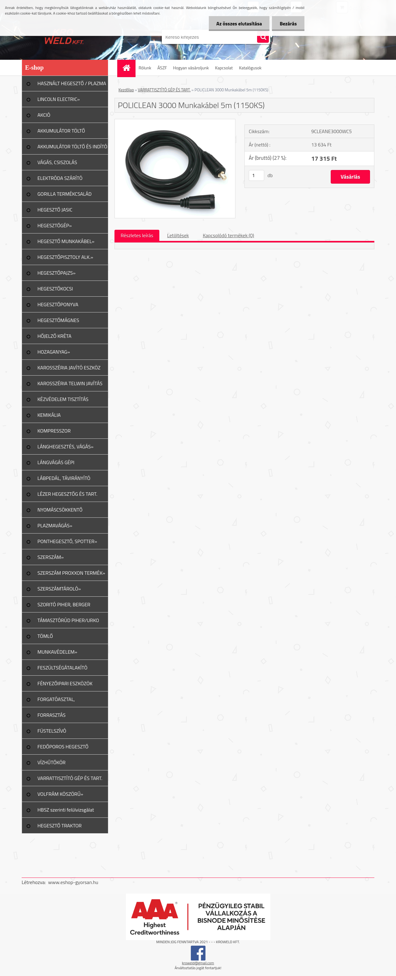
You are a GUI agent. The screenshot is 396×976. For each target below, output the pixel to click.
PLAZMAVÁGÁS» (54, 525)
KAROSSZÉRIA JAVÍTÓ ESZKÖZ (69, 367)
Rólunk (145, 67)
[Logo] (64, 36)
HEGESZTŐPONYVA (57, 304)
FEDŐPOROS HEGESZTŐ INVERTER (62, 749)
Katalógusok (250, 67)
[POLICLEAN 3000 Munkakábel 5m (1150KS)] (175, 121)
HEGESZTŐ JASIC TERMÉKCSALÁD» (56, 212)
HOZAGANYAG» (53, 351)
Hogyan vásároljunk (191, 67)
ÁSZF (162, 67)
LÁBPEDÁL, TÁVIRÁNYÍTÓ (63, 478)
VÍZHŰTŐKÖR (51, 762)
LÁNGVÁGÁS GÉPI (56, 462)
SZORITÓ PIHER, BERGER (63, 604)
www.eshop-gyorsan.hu (73, 882)
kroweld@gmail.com (198, 963)
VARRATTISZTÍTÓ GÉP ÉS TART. (69, 778)
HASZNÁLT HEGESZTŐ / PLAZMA (71, 83)
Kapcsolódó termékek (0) (228, 235)
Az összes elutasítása (239, 23)
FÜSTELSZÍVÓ (51, 730)
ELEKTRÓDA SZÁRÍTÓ (60, 178)
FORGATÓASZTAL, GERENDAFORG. (56, 701)
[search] (263, 37)
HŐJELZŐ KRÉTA (54, 336)
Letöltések (178, 235)
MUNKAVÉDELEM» (57, 652)
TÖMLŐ (45, 636)
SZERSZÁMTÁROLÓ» (59, 588)
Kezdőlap (126, 90)
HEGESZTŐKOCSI (55, 288)
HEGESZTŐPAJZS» (56, 273)
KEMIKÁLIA (49, 415)
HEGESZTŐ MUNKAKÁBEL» (65, 241)
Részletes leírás (137, 235)
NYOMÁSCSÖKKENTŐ (60, 509)
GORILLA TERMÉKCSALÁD (64, 194)
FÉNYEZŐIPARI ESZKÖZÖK (65, 683)
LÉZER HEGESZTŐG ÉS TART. (67, 494)
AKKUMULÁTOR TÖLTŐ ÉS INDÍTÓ (72, 146)
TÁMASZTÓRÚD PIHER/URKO (68, 620)
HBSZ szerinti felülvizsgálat (65, 809)
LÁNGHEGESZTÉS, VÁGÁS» (65, 446)
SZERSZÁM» (50, 557)
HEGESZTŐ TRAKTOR (59, 825)
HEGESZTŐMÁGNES (58, 320)
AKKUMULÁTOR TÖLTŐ (61, 130)
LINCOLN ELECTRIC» (58, 99)
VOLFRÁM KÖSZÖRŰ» (60, 794)
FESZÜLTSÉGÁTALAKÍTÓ (62, 667)
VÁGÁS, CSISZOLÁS (57, 162)
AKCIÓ (43, 115)
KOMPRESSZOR (54, 430)
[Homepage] (128, 68)
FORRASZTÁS (51, 715)
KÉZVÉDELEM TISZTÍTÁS (62, 399)
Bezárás (288, 23)
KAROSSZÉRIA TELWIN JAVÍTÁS (69, 383)
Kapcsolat (224, 67)
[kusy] (256, 175)
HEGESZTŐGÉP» (54, 225)
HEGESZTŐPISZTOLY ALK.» (65, 257)
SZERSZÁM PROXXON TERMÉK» (71, 573)
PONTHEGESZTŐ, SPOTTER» (67, 541)
